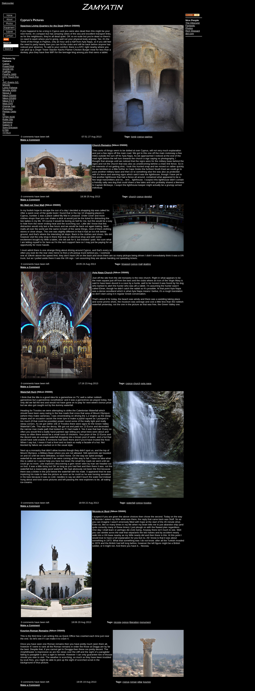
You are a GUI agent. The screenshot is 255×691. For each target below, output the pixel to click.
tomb (133, 136)
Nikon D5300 (9, 98)
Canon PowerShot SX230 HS (8, 66)
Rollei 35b (7, 119)
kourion (147, 682)
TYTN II (6, 132)
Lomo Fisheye (9, 87)
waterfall (130, 502)
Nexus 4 (6, 93)
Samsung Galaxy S (7, 123)
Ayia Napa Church (102, 272)
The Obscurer (192, 23)
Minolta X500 (9, 90)
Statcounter (8, 3)
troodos (147, 502)
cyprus (140, 136)
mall (140, 264)
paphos (148, 136)
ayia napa (146, 383)
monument (145, 622)
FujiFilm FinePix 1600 (9, 73)
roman (133, 682)
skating (147, 264)
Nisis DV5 (7, 103)
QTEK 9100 (8, 116)
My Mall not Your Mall (32, 205)
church (132, 196)
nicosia (117, 622)
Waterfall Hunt (28, 392)
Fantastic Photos (190, 27)
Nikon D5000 (9, 95)
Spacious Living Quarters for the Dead (41, 25)
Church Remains (101, 145)
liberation (134, 622)
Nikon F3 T (8, 101)
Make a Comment (30, 140)
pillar (139, 682)
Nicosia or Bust (101, 511)
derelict (148, 196)
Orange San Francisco (8, 107)
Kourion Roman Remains (34, 630)
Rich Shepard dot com (192, 32)
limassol (125, 264)
